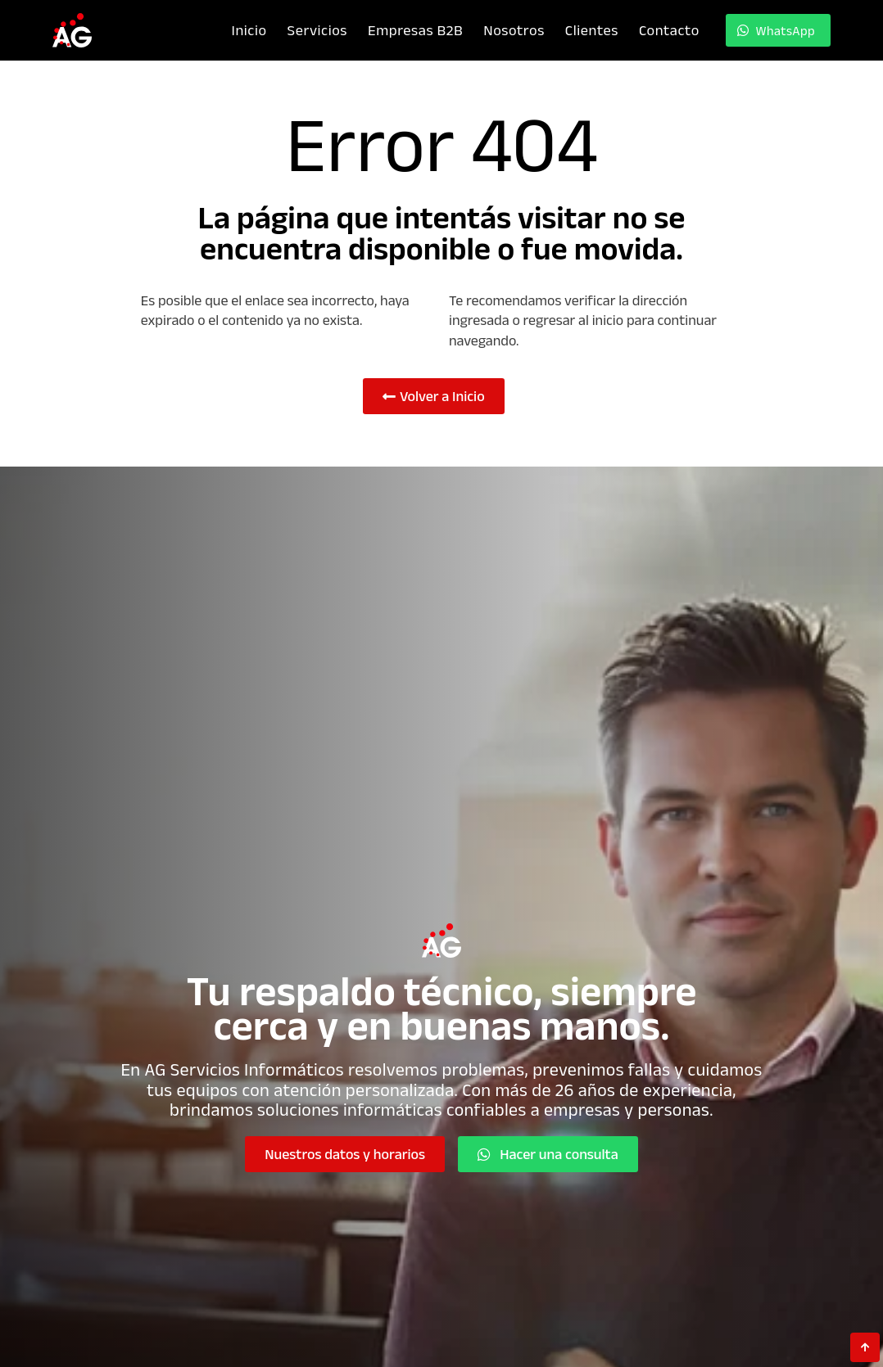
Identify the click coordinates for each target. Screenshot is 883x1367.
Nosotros (514, 29)
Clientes (591, 29)
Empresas (415, 29)
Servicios (316, 29)
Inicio (248, 29)
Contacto (669, 29)
